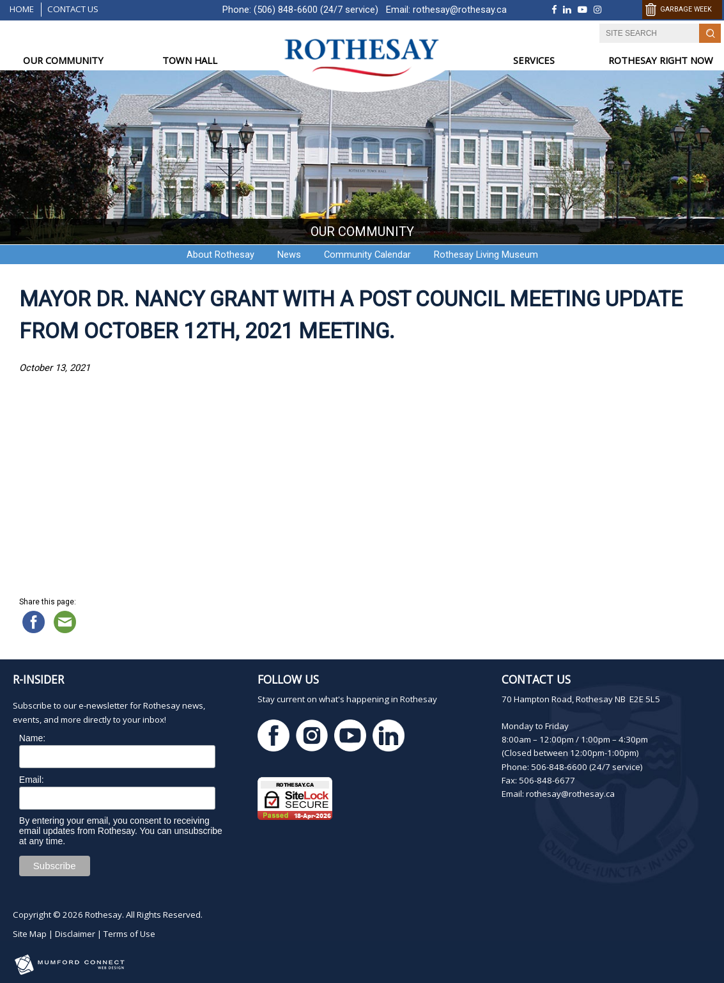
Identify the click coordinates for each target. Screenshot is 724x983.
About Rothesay (220, 254)
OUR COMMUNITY (63, 60)
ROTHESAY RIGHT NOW (660, 60)
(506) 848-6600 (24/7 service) (316, 9)
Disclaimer (75, 934)
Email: (31, 780)
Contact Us (72, 9)
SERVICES (534, 60)
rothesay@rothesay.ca (460, 9)
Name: (32, 738)
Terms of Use (129, 934)
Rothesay (103, 914)
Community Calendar (367, 254)
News (289, 254)
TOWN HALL (189, 60)
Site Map (30, 934)
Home (22, 9)
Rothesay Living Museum (486, 254)
